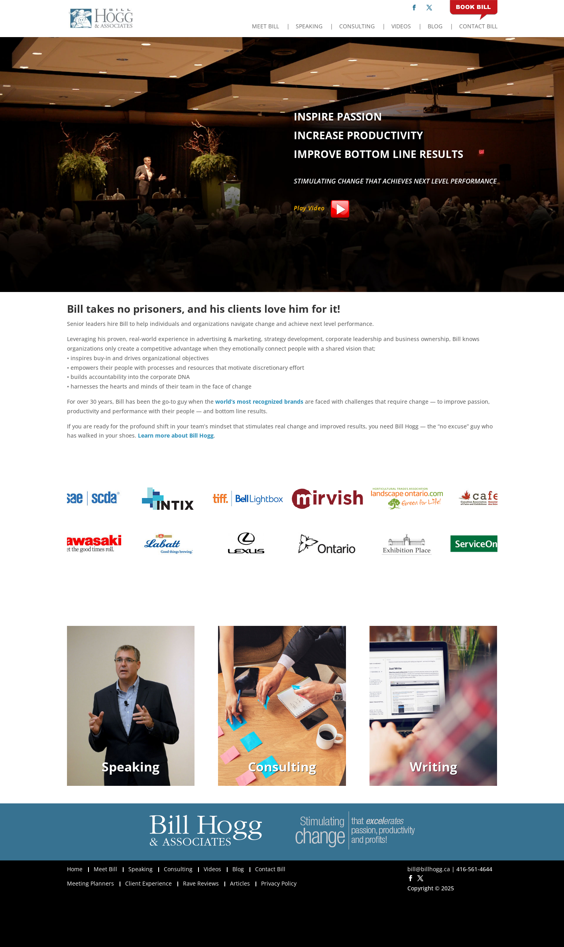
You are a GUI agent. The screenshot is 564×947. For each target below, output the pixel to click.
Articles (240, 883)
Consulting (357, 27)
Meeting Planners (90, 883)
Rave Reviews (201, 883)
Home (75, 869)
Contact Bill (478, 27)
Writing (433, 766)
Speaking (309, 27)
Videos (401, 27)
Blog (435, 27)
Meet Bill (265, 27)
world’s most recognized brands (259, 401)
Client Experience (148, 883)
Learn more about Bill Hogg (176, 435)
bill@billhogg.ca (428, 869)
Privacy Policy (279, 883)
